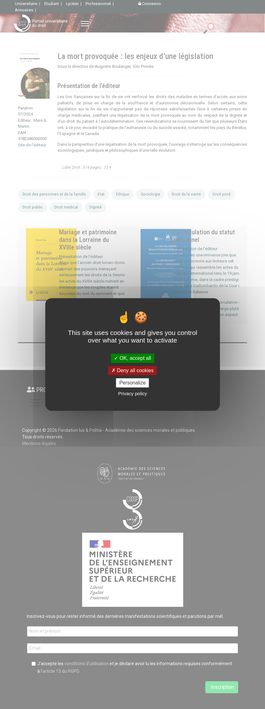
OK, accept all (132, 358)
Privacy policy (132, 393)
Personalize (132, 382)
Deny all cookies (132, 370)
